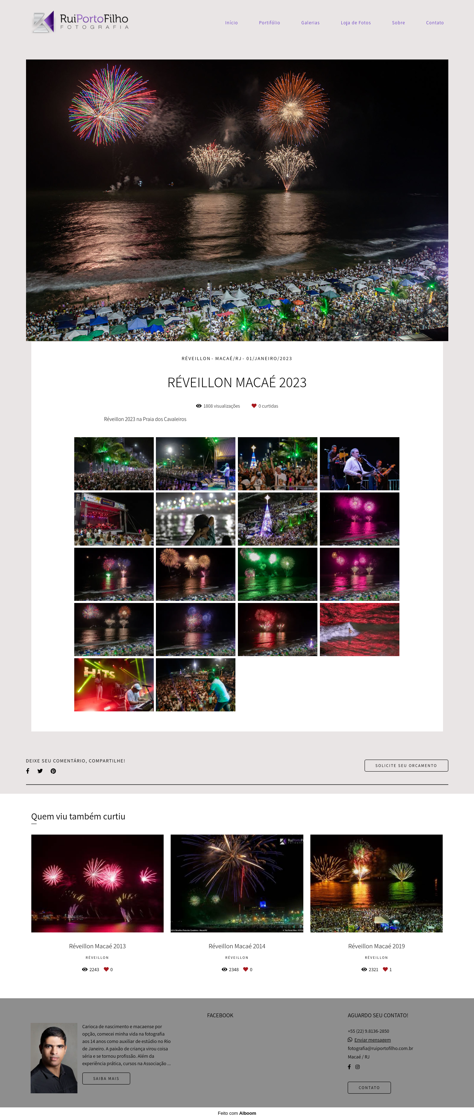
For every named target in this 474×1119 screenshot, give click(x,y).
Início (231, 23)
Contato (435, 23)
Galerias (311, 23)
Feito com (237, 1113)
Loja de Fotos (356, 23)
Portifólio (269, 23)
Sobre (398, 23)
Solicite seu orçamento (406, 765)
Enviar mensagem (372, 1039)
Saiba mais (106, 1078)
